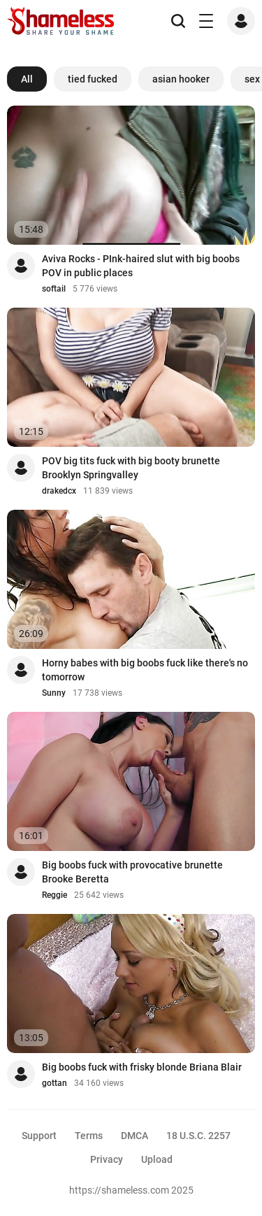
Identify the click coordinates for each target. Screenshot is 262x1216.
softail (54, 289)
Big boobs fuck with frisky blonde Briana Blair (142, 1067)
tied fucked (92, 79)
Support (39, 1135)
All (27, 79)
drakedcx (59, 491)
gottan (54, 1083)
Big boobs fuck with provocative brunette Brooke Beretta (132, 872)
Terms (89, 1135)
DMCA (134, 1135)
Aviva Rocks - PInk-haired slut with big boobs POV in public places (141, 265)
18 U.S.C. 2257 (198, 1135)
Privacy (106, 1159)
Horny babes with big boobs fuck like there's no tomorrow (145, 669)
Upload (157, 1159)
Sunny (54, 693)
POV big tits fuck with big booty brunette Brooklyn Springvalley (131, 467)
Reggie (54, 895)
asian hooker (181, 79)
